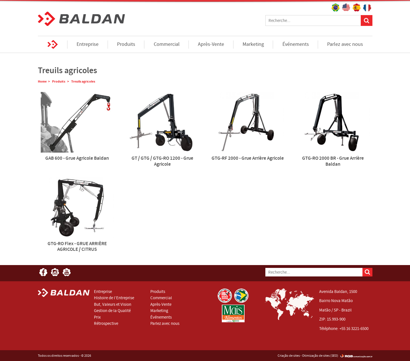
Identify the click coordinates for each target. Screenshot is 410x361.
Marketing (253, 44)
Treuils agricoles (83, 81)
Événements (295, 44)
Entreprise (88, 44)
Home (53, 44)
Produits (126, 44)
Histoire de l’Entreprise (114, 298)
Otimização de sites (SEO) (320, 355)
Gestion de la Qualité (112, 310)
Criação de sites (289, 355)
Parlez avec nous (345, 44)
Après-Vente (211, 44)
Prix (97, 317)
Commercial (167, 44)
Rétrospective (106, 323)
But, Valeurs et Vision (112, 304)
